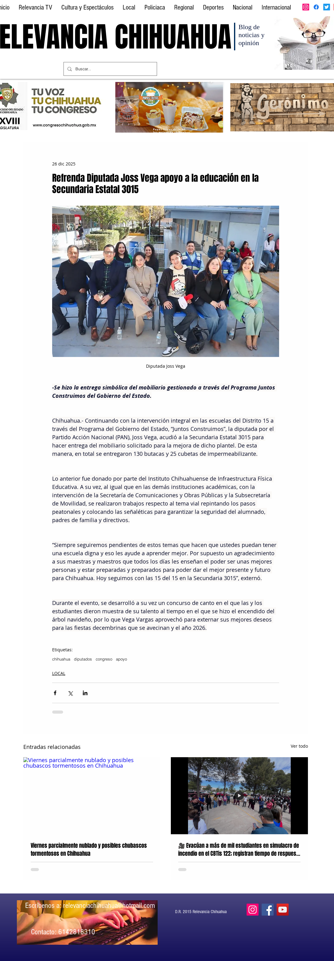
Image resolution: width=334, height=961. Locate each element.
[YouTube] (283, 910)
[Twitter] (326, 7)
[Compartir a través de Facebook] (55, 693)
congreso (104, 659)
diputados (83, 659)
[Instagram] (305, 7)
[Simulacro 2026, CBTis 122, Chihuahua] (239, 795)
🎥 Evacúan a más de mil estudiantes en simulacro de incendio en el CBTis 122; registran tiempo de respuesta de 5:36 (239, 850)
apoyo (121, 659)
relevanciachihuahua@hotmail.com (109, 905)
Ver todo (299, 746)
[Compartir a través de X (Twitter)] (70, 693)
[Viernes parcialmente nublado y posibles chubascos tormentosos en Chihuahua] (91, 795)
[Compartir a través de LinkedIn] (85, 693)
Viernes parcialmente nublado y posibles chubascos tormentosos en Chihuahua (89, 850)
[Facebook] (316, 7)
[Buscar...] (109, 69)
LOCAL (58, 673)
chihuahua (61, 659)
